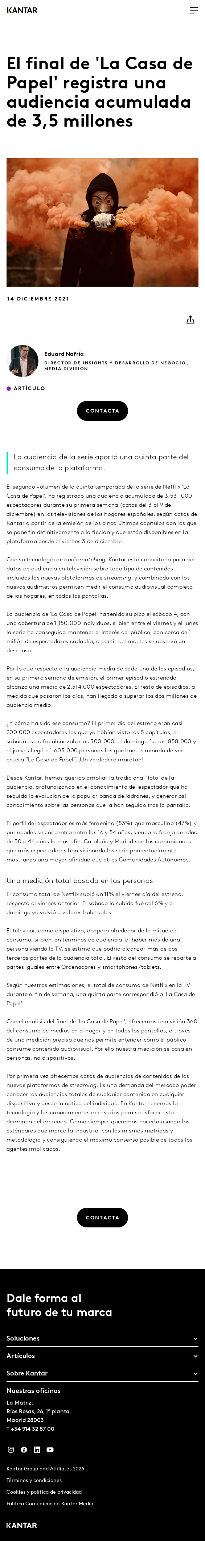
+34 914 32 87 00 (32, 1429)
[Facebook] (24, 1451)
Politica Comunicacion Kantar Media (50, 1504)
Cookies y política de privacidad (44, 1492)
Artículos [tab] (21, 1356)
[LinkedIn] (37, 1451)
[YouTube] (50, 1451)
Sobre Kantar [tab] (27, 1373)
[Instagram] (11, 1451)
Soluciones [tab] (23, 1338)
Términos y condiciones (34, 1481)
